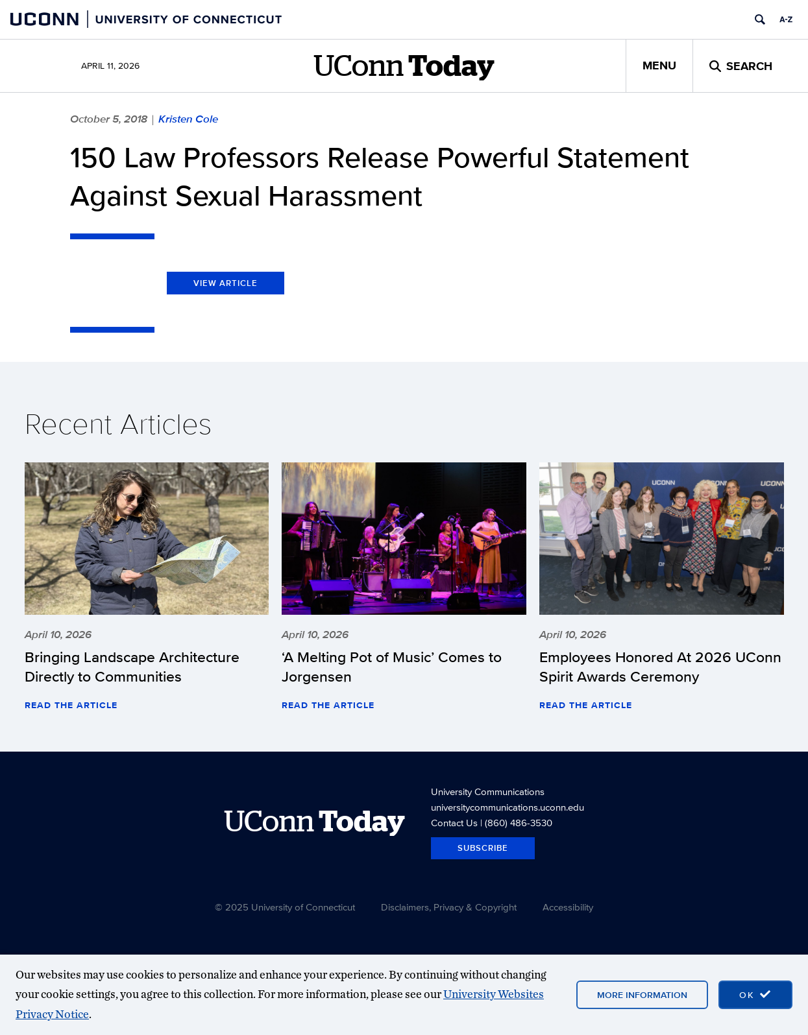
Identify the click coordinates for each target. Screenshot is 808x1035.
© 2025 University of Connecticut (285, 907)
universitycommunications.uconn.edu (507, 807)
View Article (225, 283)
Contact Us (454, 822)
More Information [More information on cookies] (642, 994)
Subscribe (483, 848)
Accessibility (568, 907)
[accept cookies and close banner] (755, 995)
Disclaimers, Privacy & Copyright (449, 907)
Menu (659, 65)
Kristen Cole (188, 118)
